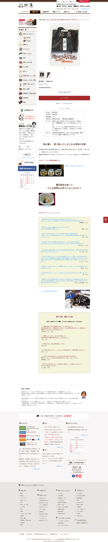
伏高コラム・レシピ (63, 490)
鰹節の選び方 (61, 523)
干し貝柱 (25, 66)
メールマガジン (43, 516)
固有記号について (43, 520)
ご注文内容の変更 (81, 495)
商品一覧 (35, 12)
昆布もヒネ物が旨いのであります (74, 165)
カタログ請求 (80, 511)
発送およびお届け (72, 423)
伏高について (56, 12)
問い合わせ (72, 1)
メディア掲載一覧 (43, 505)
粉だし (25, 71)
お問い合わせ (80, 515)
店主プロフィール (43, 507)
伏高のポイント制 (43, 502)
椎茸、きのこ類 (27, 62)
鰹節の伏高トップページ (45, 19)
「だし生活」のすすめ (63, 521)
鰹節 (29, 34)
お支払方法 (24, 423)
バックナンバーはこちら (27, 157)
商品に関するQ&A (43, 514)
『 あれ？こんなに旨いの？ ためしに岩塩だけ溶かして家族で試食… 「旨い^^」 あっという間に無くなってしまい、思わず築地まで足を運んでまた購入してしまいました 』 (64, 235)
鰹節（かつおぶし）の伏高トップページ (32, 485)
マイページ (60, 1)
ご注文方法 (79, 493)
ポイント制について (81, 509)
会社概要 (22, 534)
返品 (46, 450)
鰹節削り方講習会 (62, 502)
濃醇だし (25, 44)
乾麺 (29, 75)
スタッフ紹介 (42, 509)
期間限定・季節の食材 (29, 93)
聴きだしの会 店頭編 (63, 506)
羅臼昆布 (62, 19)
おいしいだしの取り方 (63, 525)
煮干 (24, 58)
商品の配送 (79, 498)
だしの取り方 (61, 500)
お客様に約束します (44, 500)
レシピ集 (60, 493)
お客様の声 (45, 12)
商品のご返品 (80, 504)
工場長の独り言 (61, 513)
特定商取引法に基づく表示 (41, 534)
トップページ (24, 12)
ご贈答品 (79, 506)
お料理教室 (60, 495)
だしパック (26, 49)
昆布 (27, 53)
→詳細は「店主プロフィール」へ (29, 405)
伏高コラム (67, 12)
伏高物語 (41, 511)
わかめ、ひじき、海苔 (29, 80)
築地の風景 (60, 511)
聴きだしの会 (61, 504)
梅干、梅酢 (26, 89)
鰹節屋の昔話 (61, 509)
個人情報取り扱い (53, 534)
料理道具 (25, 98)
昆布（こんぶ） (24, 500)
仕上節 (28, 40)
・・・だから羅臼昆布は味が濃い (48, 291)
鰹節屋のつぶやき (62, 498)
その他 (78, 513)
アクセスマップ (43, 518)
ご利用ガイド (66, 1)
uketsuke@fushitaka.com (79, 472)
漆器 (24, 102)
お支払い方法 (80, 502)
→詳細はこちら (36, 469)
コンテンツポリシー (64, 534)
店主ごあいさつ (43, 498)
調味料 (29, 84)
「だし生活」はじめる (81, 12)
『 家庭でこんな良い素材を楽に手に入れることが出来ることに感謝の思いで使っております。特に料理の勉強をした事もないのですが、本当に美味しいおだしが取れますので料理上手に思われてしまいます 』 (64, 280)
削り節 (28, 37)
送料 (46, 423)
